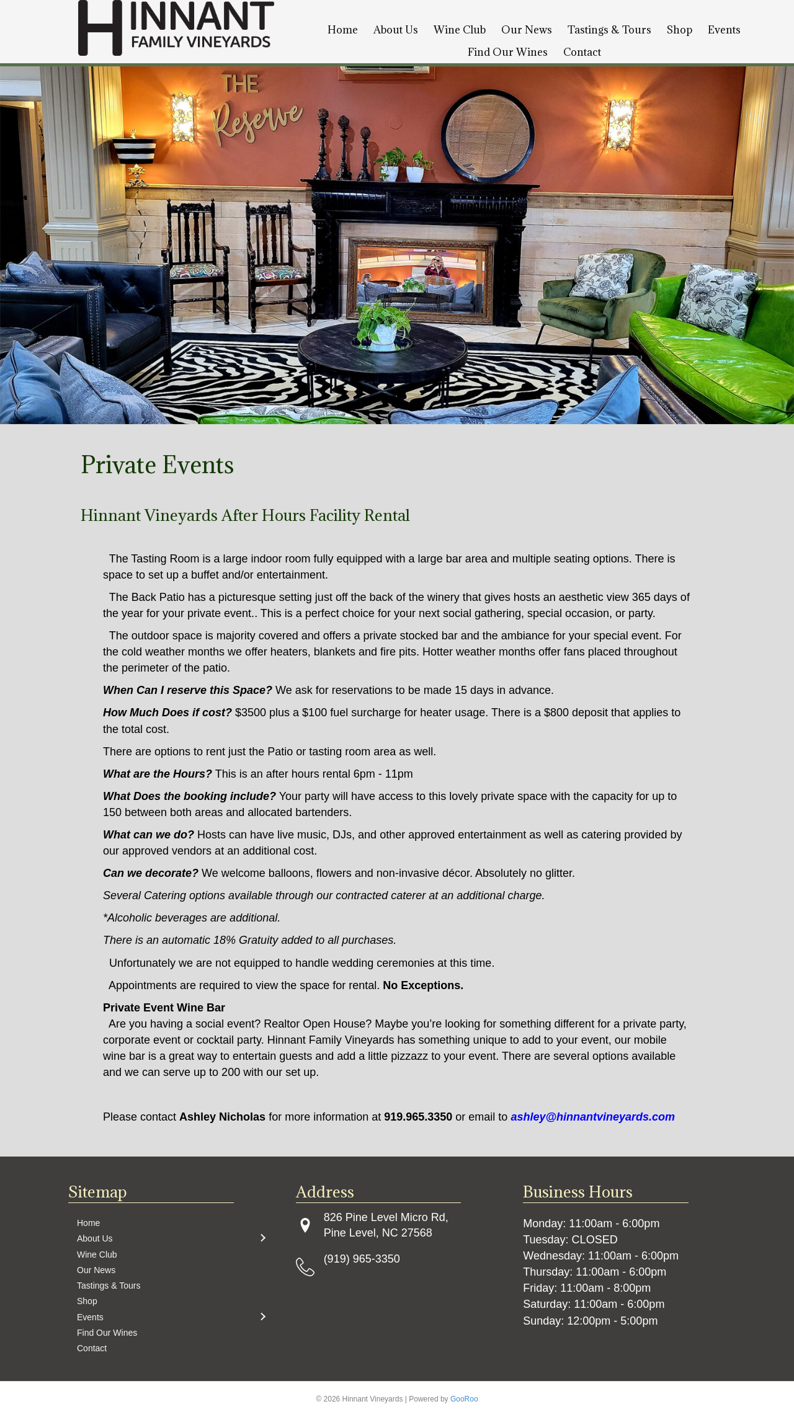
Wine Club (460, 30)
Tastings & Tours (609, 30)
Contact (582, 52)
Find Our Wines (508, 52)
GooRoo (464, 1399)
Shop (679, 30)
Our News (526, 30)
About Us (395, 30)
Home (343, 30)
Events (724, 30)
